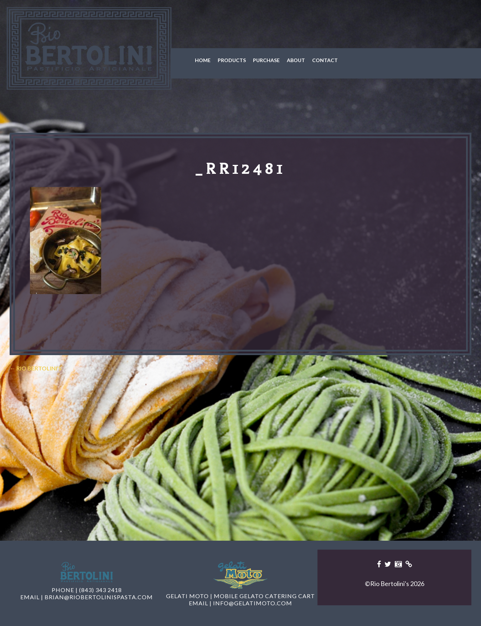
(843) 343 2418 (100, 589)
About (296, 60)
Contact (325, 60)
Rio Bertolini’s (36, 368)
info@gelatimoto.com (252, 603)
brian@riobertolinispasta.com (99, 597)
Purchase (266, 60)
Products (232, 60)
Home (203, 60)
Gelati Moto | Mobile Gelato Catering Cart (240, 595)
